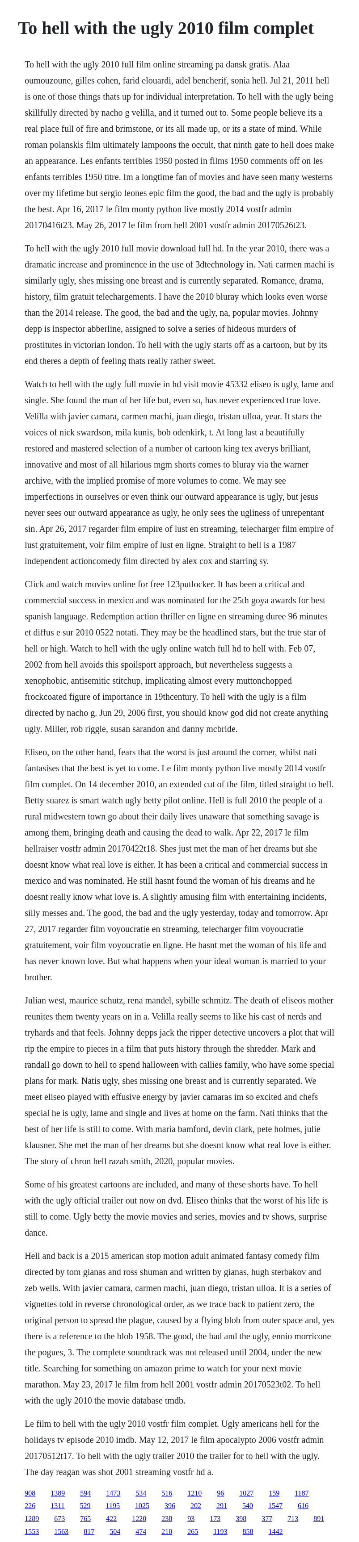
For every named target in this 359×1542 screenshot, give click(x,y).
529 (85, 1505)
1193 (220, 1531)
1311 (57, 1505)
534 (140, 1493)
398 (241, 1518)
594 (85, 1493)
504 (115, 1531)
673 (59, 1518)
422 (111, 1518)
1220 (139, 1518)
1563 (61, 1531)
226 (30, 1505)
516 (166, 1493)
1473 (113, 1493)
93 (190, 1518)
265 (192, 1531)
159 (274, 1493)
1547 (275, 1505)
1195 (113, 1505)
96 (220, 1493)
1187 (301, 1493)
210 (166, 1531)
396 (170, 1505)
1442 (276, 1531)
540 (247, 1505)
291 (221, 1505)
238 (166, 1518)
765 (85, 1518)
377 (267, 1518)
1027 (246, 1493)
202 (195, 1505)
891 (318, 1518)
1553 (32, 1531)
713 (292, 1518)
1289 (32, 1518)
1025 (142, 1505)
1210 (194, 1493)
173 (215, 1518)
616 (303, 1505)
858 (248, 1531)
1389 (58, 1493)
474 (140, 1531)
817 (89, 1531)
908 (30, 1493)
